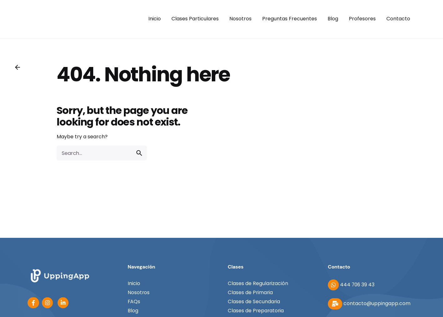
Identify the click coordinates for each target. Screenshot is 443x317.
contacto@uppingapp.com (369, 303)
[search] (139, 153)
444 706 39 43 (351, 284)
